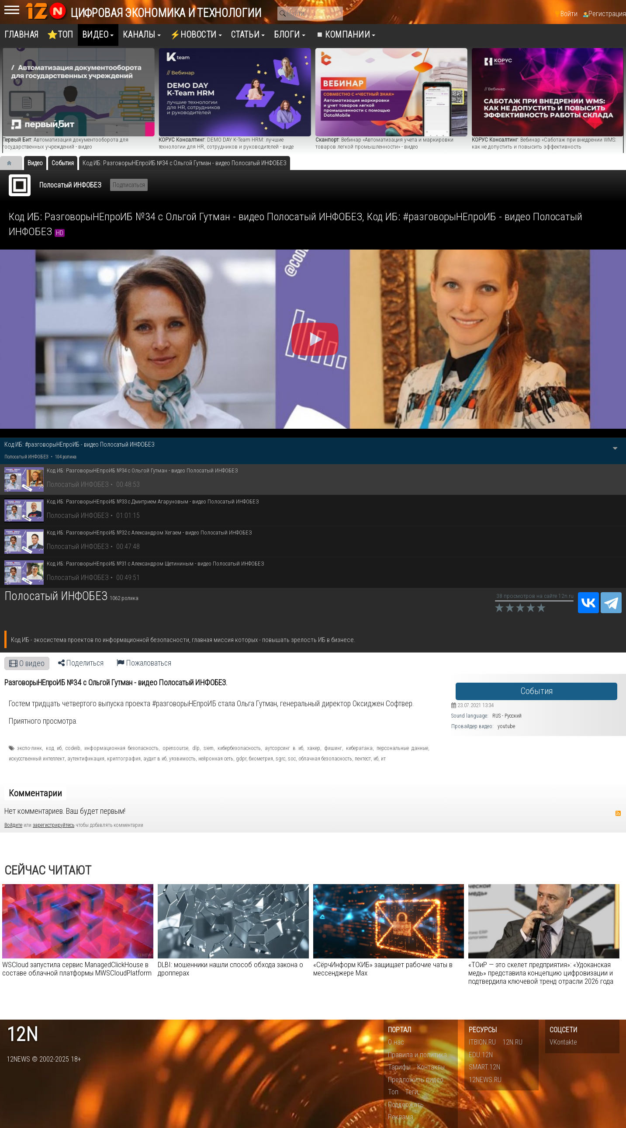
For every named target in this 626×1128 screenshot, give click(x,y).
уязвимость (182, 759)
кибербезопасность (239, 748)
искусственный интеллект (37, 759)
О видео (27, 663)
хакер (313, 748)
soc (292, 759)
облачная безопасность (325, 759)
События (537, 691)
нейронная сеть (215, 759)
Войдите (13, 825)
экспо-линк (29, 748)
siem (209, 748)
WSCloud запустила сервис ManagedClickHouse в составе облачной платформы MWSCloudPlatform (77, 968)
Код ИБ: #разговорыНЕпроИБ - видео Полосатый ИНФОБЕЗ (79, 444)
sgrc (280, 759)
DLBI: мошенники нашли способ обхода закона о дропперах (230, 968)
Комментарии (35, 793)
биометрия (261, 759)
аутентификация (85, 759)
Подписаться (129, 184)
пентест (363, 759)
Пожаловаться (144, 663)
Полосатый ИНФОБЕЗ (70, 185)
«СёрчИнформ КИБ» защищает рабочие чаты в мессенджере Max (383, 968)
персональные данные (402, 748)
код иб (54, 748)
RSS (618, 813)
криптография (124, 759)
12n (22, 1034)
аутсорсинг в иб (284, 748)
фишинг (333, 748)
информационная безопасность (121, 748)
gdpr (241, 759)
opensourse (175, 748)
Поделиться (81, 663)
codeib (73, 748)
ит (383, 759)
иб (376, 759)
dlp (196, 748)
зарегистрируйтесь (53, 825)
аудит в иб (154, 759)
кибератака (359, 748)
